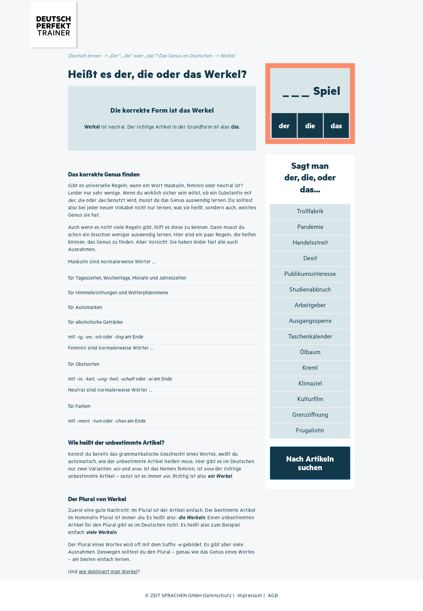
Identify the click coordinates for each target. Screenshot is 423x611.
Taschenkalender (310, 336)
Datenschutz (217, 596)
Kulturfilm (310, 399)
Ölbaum (310, 352)
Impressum (249, 596)
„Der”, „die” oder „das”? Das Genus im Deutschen (160, 56)
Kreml (310, 368)
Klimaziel (310, 383)
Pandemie (310, 227)
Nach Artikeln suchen (310, 463)
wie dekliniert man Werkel (108, 572)
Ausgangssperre (310, 321)
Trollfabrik (310, 211)
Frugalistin (310, 430)
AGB (273, 596)
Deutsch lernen (84, 56)
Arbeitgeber (310, 305)
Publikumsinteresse (310, 274)
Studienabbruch (310, 289)
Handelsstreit (310, 242)
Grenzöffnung (310, 415)
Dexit (310, 258)
